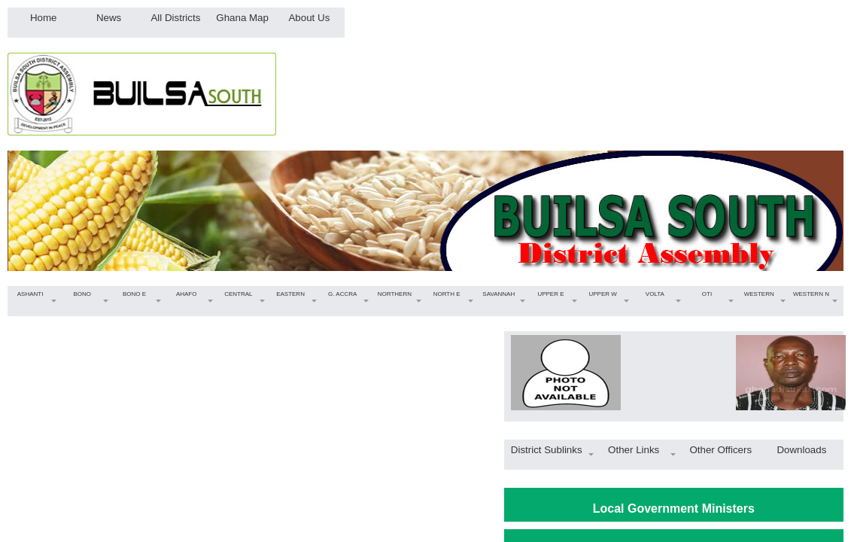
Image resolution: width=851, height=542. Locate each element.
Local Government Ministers (674, 508)
